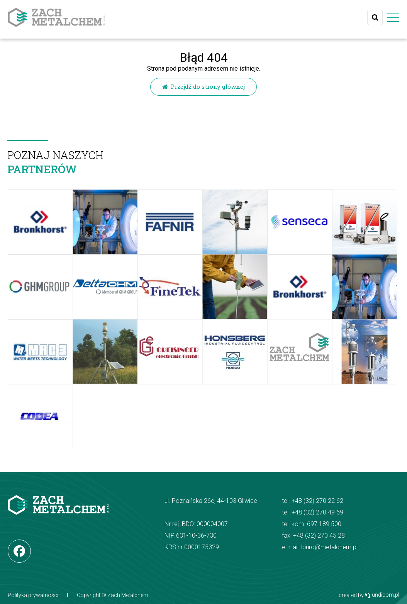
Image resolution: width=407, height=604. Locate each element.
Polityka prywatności (33, 595)
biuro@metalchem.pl (329, 547)
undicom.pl (382, 595)
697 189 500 (324, 524)
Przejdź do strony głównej (203, 86)
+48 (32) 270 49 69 (317, 512)
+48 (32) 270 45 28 (319, 535)
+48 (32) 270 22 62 (317, 500)
